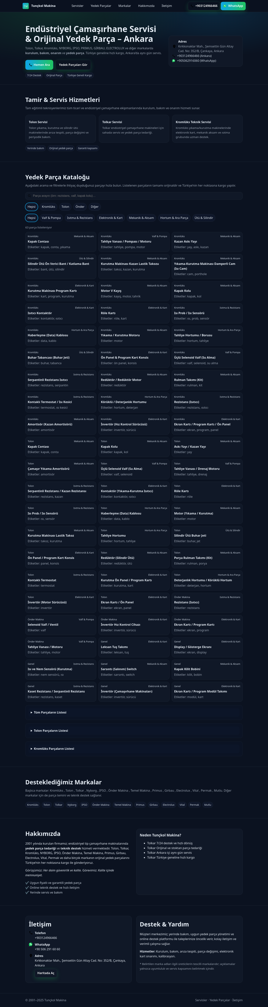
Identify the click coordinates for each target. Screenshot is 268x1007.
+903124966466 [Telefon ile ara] (203, 6)
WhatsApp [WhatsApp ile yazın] (233, 6)
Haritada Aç (45, 973)
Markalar (124, 6)
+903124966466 (46, 938)
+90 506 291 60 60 (47, 949)
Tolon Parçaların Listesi (51, 731)
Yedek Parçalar (101, 6)
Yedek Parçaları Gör (73, 65)
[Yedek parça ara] (136, 196)
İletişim (167, 6)
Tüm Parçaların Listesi (50, 712)
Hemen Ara (39, 65)
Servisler (77, 6)
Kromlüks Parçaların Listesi (54, 749)
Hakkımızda (146, 6)
